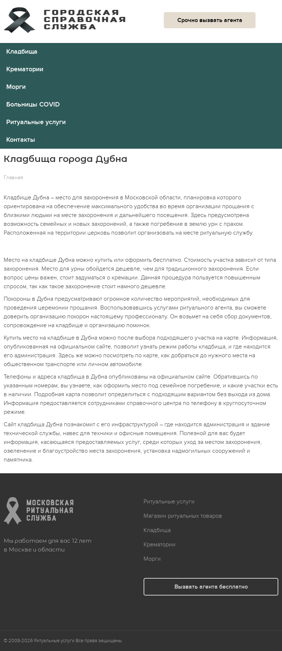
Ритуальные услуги (36, 122)
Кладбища (21, 51)
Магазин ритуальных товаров (183, 516)
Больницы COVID (33, 104)
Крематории (24, 69)
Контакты (20, 140)
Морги (16, 87)
